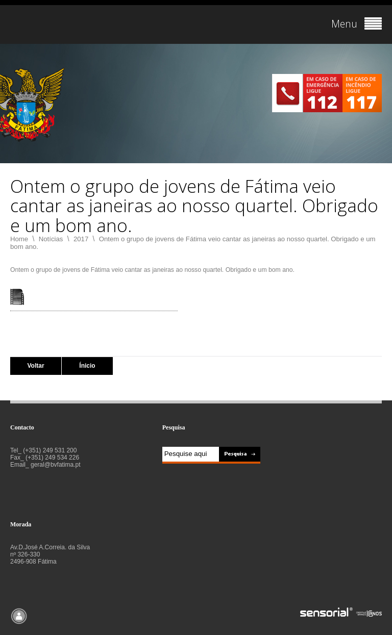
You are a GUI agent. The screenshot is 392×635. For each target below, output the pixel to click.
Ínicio (87, 365)
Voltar (35, 365)
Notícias (51, 239)
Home (19, 239)
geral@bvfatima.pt (56, 464)
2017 (81, 239)
